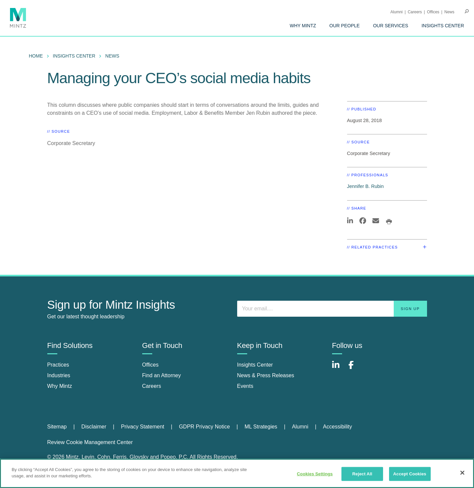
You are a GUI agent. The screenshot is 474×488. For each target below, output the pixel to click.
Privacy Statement (142, 426)
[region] (237, 473)
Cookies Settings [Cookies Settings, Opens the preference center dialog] (315, 473)
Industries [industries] (58, 375)
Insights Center (442, 25)
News (449, 12)
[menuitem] (303, 25)
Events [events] (245, 386)
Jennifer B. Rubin (365, 186)
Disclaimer (93, 426)
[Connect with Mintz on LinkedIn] (338, 368)
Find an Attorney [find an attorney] (161, 375)
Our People (344, 25)
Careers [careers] (151, 386)
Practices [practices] (58, 365)
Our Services (390, 25)
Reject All (362, 473)
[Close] (462, 472)
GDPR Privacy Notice (204, 426)
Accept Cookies (409, 473)
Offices (433, 12)
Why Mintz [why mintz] (59, 386)
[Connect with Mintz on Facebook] (355, 368)
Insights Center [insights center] (255, 365)
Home (36, 56)
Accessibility (337, 426)
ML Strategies (260, 426)
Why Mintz (303, 25)
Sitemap (57, 426)
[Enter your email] (332, 309)
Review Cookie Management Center (90, 442)
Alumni (396, 12)
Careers (415, 12)
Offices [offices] (150, 365)
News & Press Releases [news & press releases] (265, 375)
